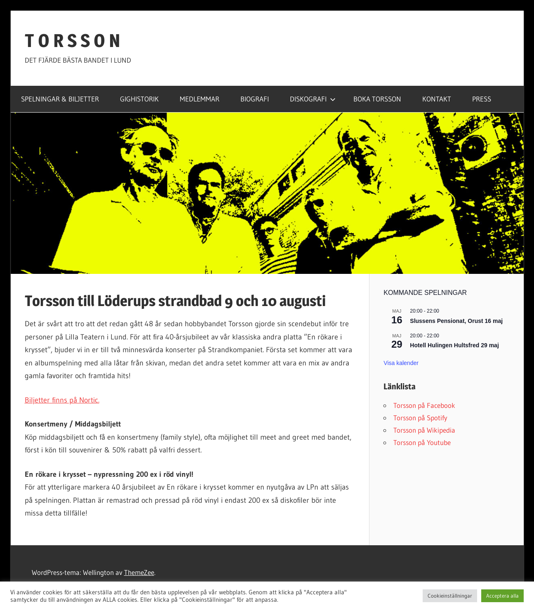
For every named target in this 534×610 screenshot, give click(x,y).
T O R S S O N (72, 40)
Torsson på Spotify (420, 417)
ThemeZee (139, 572)
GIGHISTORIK (139, 98)
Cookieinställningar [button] (450, 595)
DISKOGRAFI (313, 98)
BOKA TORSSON (377, 98)
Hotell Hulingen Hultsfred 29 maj (454, 345)
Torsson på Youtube (422, 442)
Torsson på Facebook (424, 405)
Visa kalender (401, 363)
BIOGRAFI (254, 98)
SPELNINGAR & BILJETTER (60, 98)
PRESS (481, 98)
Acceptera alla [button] (502, 595)
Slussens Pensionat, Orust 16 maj (456, 321)
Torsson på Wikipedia (424, 430)
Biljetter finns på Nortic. (62, 400)
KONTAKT (436, 98)
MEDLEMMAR (199, 98)
